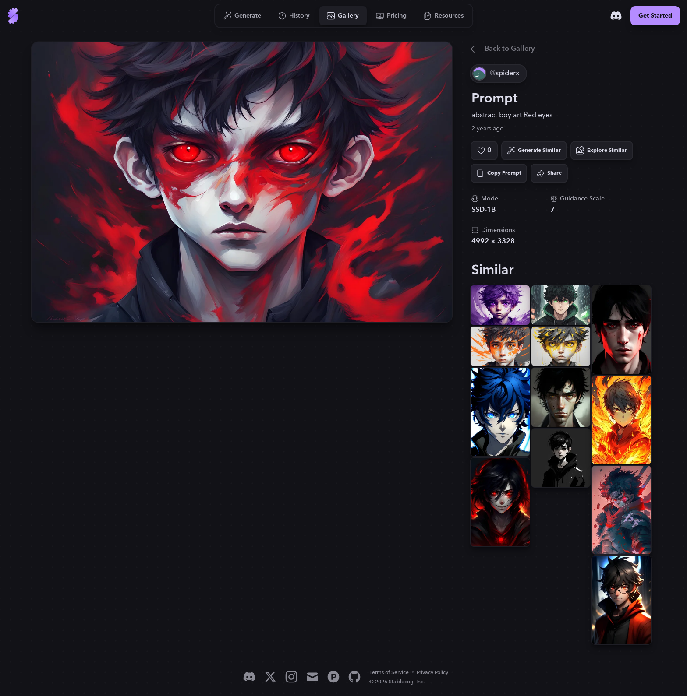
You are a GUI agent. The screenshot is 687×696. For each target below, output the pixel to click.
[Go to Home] (13, 16)
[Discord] (616, 15)
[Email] (312, 676)
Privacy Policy (432, 672)
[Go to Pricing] (391, 15)
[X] (270, 676)
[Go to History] (294, 15)
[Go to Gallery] (343, 15)
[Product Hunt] (333, 676)
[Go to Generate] (242, 15)
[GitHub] (354, 676)
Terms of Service (389, 672)
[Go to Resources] (443, 15)
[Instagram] (291, 676)
